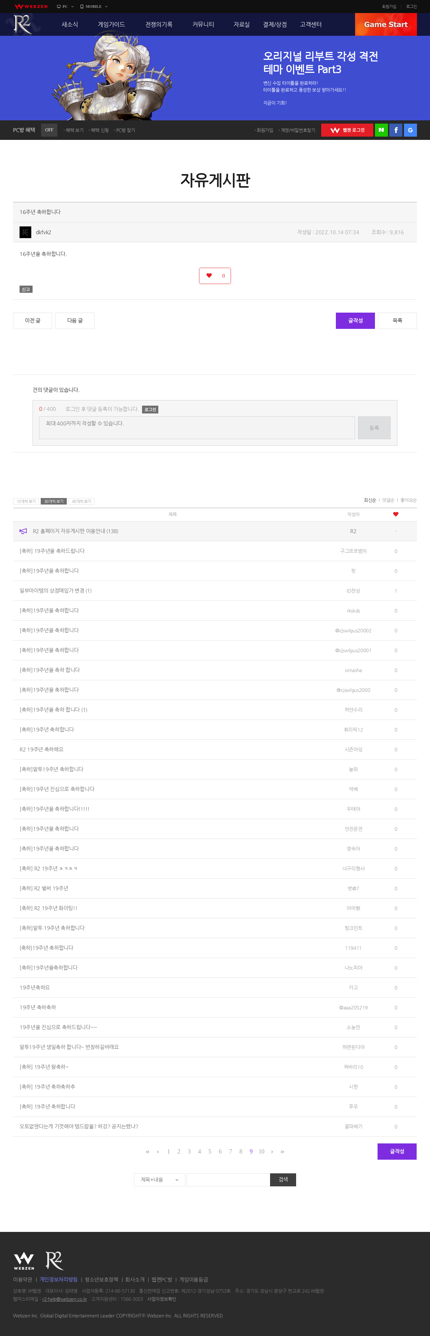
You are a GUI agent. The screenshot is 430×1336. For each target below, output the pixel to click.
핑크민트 (354, 928)
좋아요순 (408, 500)
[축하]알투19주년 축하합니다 (51, 769)
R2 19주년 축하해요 (41, 749)
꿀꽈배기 (354, 1126)
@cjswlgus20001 (353, 650)
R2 (23, 24)
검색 (283, 1179)
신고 (26, 289)
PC (65, 6)
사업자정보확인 (161, 1299)
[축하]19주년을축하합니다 (49, 968)
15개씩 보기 (26, 501)
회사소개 (134, 1279)
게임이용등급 (193, 1279)
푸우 (353, 1106)
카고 (353, 987)
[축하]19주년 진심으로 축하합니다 (57, 789)
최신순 (370, 500)
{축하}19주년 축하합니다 (46, 948)
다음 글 (75, 320)
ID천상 (353, 590)
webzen (31, 6)
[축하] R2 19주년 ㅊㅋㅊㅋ (49, 868)
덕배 (353, 789)
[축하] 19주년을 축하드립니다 (52, 551)
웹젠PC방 (161, 1279)
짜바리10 (353, 1067)
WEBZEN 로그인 (347, 130)
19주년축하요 (35, 987)
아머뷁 (353, 908)
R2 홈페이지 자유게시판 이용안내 (75, 531)
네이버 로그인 (381, 130)
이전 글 (32, 320)
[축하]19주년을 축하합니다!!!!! (55, 809)
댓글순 (388, 500)
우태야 (353, 809)
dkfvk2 (43, 232)
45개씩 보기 (81, 501)
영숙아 (353, 848)
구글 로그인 (410, 130)
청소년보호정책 (101, 1279)
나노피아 (354, 967)
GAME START (386, 24)
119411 (353, 948)
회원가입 (389, 6)
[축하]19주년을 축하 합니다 (50, 670)
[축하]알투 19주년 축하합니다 (52, 928)
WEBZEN (24, 1260)
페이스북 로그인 (395, 130)
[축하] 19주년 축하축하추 (47, 1087)
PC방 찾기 (125, 130)
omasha (353, 670)
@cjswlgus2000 (353, 690)
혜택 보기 (75, 130)
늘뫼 (353, 769)
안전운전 (354, 828)
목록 (397, 320)
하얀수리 (354, 709)
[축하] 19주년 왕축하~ (44, 1067)
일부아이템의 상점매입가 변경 (56, 590)
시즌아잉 (354, 749)
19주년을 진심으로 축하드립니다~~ (58, 1027)
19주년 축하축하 (38, 1007)
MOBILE (94, 6)
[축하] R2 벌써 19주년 (44, 888)
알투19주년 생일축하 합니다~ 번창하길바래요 (69, 1047)
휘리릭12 (353, 729)
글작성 (355, 320)
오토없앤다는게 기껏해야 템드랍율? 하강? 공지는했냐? (79, 1126)
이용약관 (22, 1279)
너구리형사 (353, 868)
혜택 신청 (100, 130)
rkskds (353, 610)
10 (261, 1151)
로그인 (411, 6)
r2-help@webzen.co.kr (64, 1299)
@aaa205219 (353, 1007)
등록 (374, 428)
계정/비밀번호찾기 (298, 130)
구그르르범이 (353, 551)
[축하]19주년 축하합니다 (47, 729)
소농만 (353, 1027)
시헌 (353, 1086)
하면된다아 (353, 1047)
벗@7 (353, 888)
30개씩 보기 (54, 501)
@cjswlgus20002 (353, 630)
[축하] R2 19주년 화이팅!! (49, 908)
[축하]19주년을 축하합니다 (49, 571)
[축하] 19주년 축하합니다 (47, 1106)
